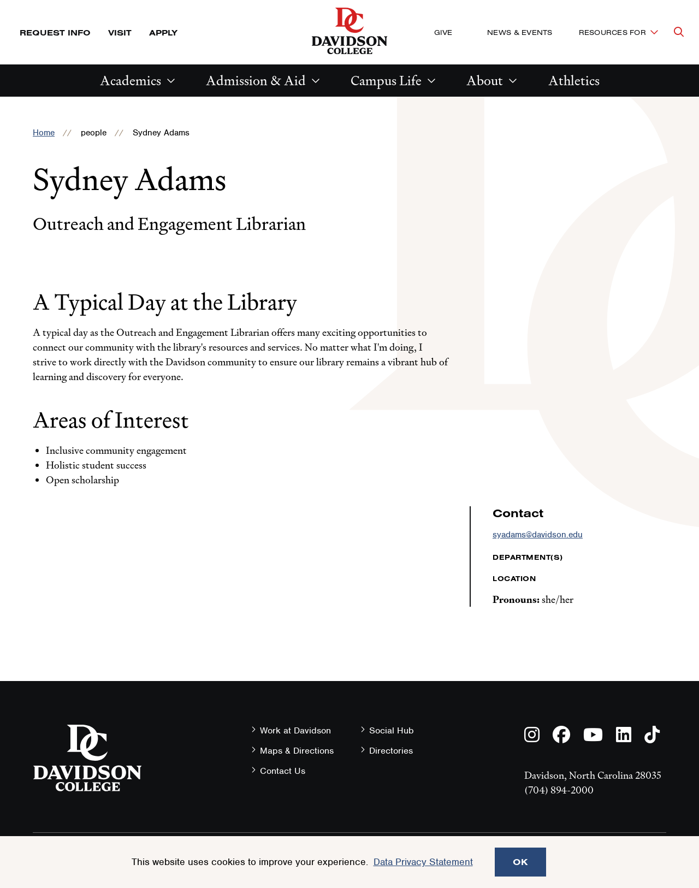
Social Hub (391, 730)
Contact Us (282, 771)
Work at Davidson (295, 730)
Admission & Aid (256, 80)
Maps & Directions (297, 750)
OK (520, 861)
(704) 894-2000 (559, 790)
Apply (163, 32)
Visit (120, 32)
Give (443, 32)
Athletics (574, 80)
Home (44, 132)
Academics (130, 80)
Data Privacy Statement (423, 862)
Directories (391, 750)
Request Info (55, 32)
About (484, 80)
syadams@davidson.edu (538, 534)
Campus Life (386, 80)
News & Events (519, 32)
